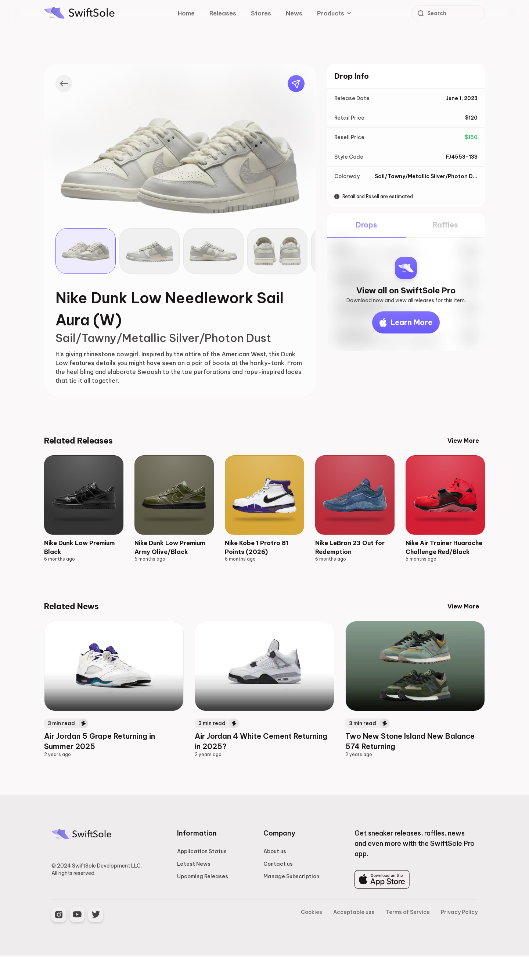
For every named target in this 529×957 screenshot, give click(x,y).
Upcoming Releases (202, 878)
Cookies (311, 914)
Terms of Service (408, 914)
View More (463, 440)
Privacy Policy (459, 914)
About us (274, 853)
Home (186, 13)
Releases (222, 13)
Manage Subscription (291, 878)
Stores (261, 13)
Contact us (278, 865)
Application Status (202, 853)
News (294, 13)
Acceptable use (354, 914)
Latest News (193, 865)
